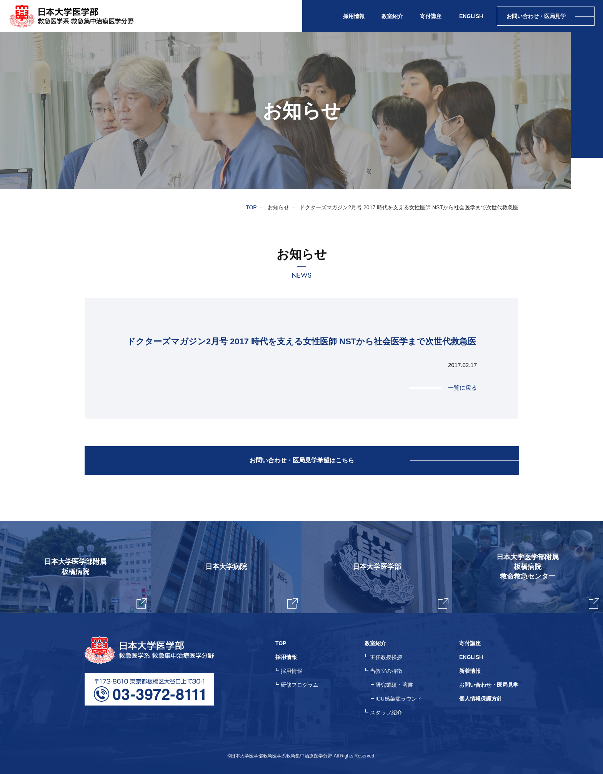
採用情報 (291, 671)
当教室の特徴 (386, 671)
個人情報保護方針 (480, 699)
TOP (251, 207)
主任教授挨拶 (386, 657)
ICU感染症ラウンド (398, 699)
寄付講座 (430, 16)
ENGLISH (471, 16)
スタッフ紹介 (386, 712)
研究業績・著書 (394, 685)
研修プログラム (299, 685)
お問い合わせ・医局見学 (488, 685)
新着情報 (470, 671)
